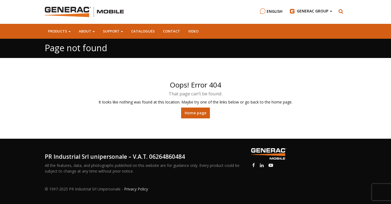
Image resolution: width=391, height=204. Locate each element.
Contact (171, 31)
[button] (341, 11)
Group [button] (310, 11)
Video (193, 31)
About (87, 31)
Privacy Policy (136, 189)
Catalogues (143, 31)
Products (59, 31)
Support (113, 31)
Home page (195, 112)
